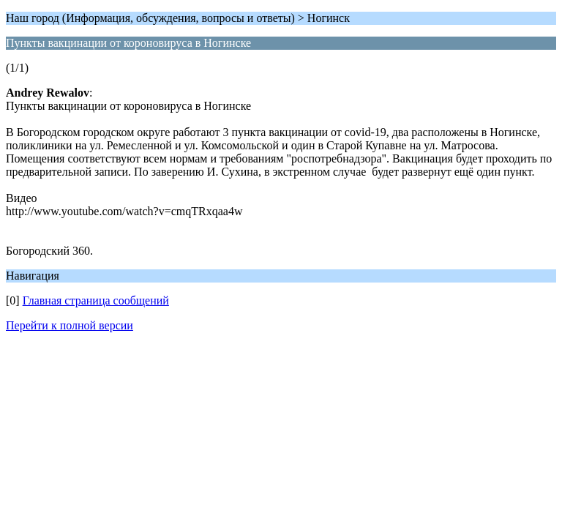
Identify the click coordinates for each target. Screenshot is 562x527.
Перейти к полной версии (69, 325)
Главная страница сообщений (96, 300)
